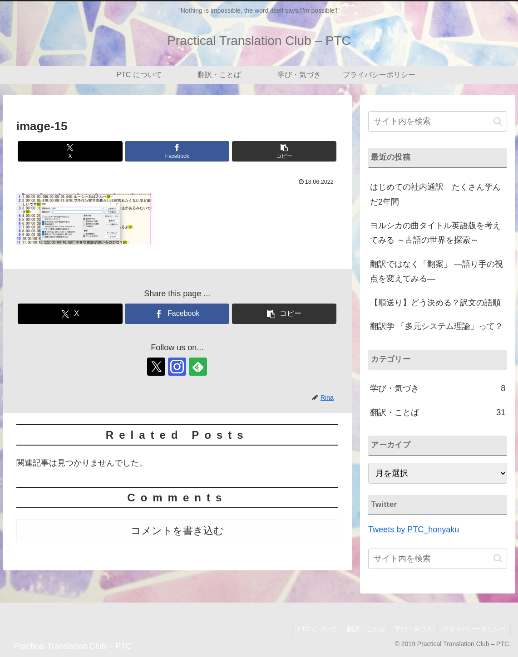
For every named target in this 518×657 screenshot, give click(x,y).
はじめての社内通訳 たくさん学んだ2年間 (435, 194)
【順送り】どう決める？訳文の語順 (435, 302)
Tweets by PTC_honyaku (413, 529)
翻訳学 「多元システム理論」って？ (436, 326)
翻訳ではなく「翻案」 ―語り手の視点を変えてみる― (436, 271)
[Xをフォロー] (156, 367)
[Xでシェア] (70, 151)
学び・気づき (414, 628)
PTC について (317, 628)
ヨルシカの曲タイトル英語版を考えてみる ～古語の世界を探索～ (435, 233)
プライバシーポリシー (474, 628)
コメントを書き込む (177, 530)
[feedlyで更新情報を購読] (198, 367)
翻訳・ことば (366, 628)
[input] (437, 121)
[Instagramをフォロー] (177, 367)
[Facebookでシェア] (177, 151)
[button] (284, 151)
